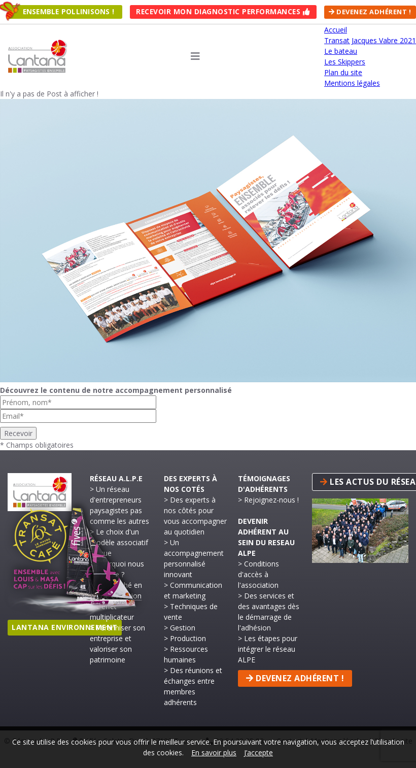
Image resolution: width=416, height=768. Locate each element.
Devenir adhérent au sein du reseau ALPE (266, 536)
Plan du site (343, 72)
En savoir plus (213, 752)
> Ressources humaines (186, 654)
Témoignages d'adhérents (264, 483)
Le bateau (340, 51)
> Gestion (179, 627)
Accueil (335, 30)
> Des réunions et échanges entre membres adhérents (193, 686)
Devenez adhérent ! (370, 11)
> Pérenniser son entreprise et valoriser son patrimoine (117, 643)
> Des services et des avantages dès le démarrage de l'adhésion (268, 611)
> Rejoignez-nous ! (268, 499)
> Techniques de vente (191, 611)
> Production (185, 638)
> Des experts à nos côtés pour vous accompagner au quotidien (195, 515)
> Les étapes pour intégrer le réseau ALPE (267, 648)
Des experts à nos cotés (190, 483)
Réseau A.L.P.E (116, 478)
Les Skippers (344, 61)
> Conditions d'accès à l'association (258, 573)
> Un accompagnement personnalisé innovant (194, 558)
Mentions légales (352, 83)
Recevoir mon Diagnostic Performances (223, 11)
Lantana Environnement (65, 627)
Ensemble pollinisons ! (68, 11)
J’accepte (258, 752)
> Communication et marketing (193, 590)
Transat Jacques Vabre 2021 (370, 40)
